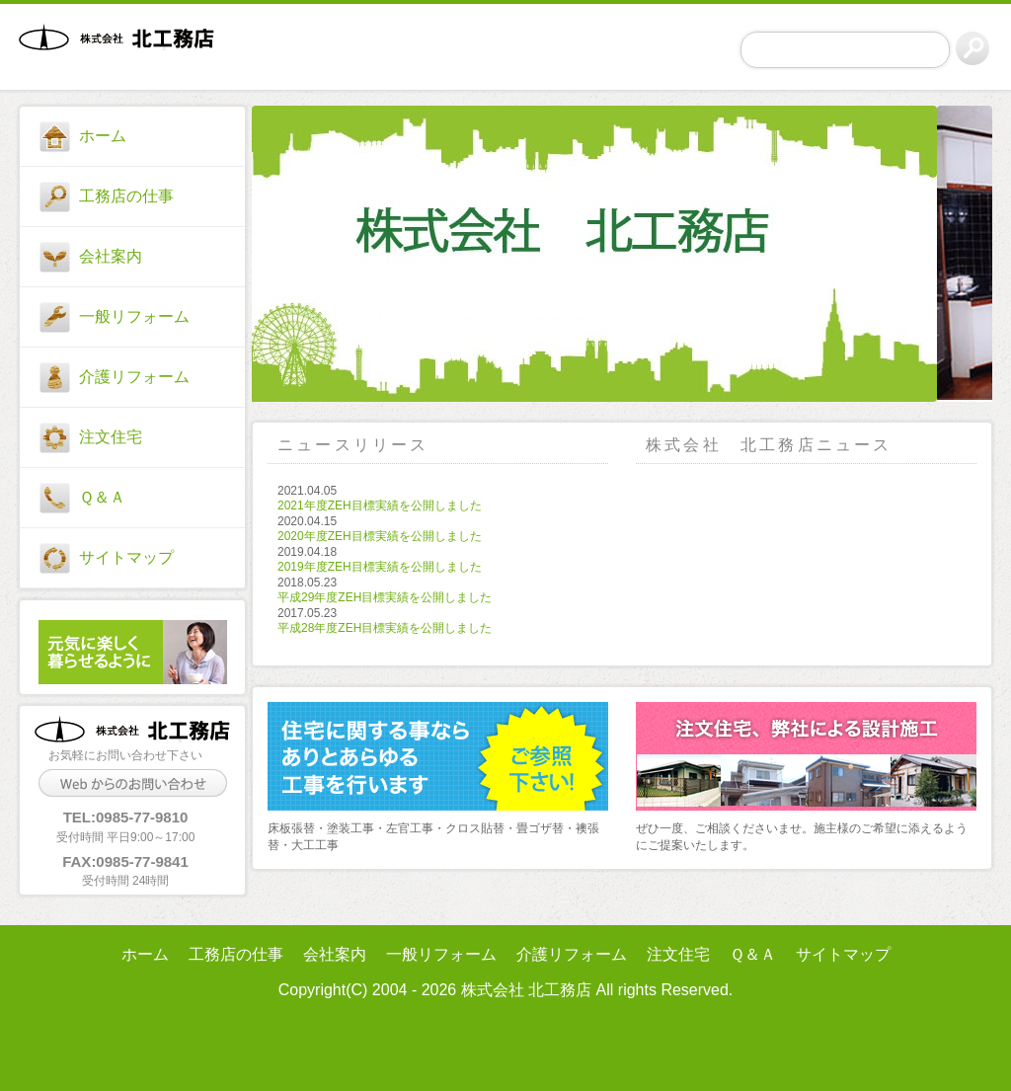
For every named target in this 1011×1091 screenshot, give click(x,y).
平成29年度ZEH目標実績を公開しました (384, 597)
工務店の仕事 (126, 196)
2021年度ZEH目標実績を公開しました (379, 505)
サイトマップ (126, 557)
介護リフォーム (134, 376)
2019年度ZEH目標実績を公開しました (379, 567)
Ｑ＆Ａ (102, 497)
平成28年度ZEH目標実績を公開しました (384, 628)
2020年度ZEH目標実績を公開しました (379, 536)
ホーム (102, 135)
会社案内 (110, 256)
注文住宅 (110, 437)
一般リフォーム (134, 316)
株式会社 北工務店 (124, 50)
